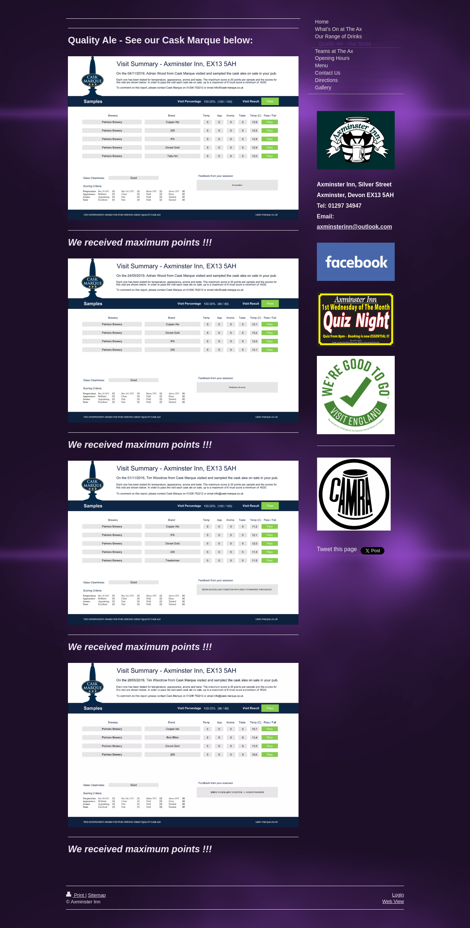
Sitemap (97, 895)
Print (75, 895)
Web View (393, 901)
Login (398, 894)
